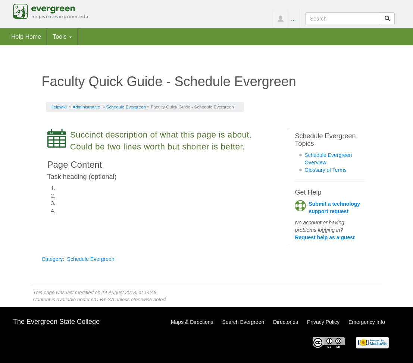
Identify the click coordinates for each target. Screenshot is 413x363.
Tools (62, 36)
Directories (285, 322)
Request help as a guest (324, 237)
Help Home (26, 36)
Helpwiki (58, 106)
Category (52, 259)
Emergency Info (366, 322)
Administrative (86, 106)
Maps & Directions (192, 322)
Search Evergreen (243, 322)
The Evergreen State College (56, 321)
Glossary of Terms (325, 170)
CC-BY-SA (102, 299)
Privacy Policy (323, 322)
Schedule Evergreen (126, 106)
